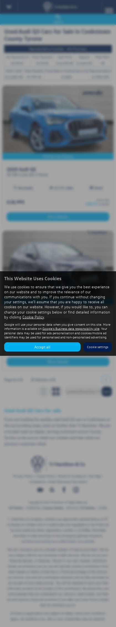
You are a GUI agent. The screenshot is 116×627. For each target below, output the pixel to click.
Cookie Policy (33, 316)
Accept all (42, 346)
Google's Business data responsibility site (70, 329)
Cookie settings (97, 347)
